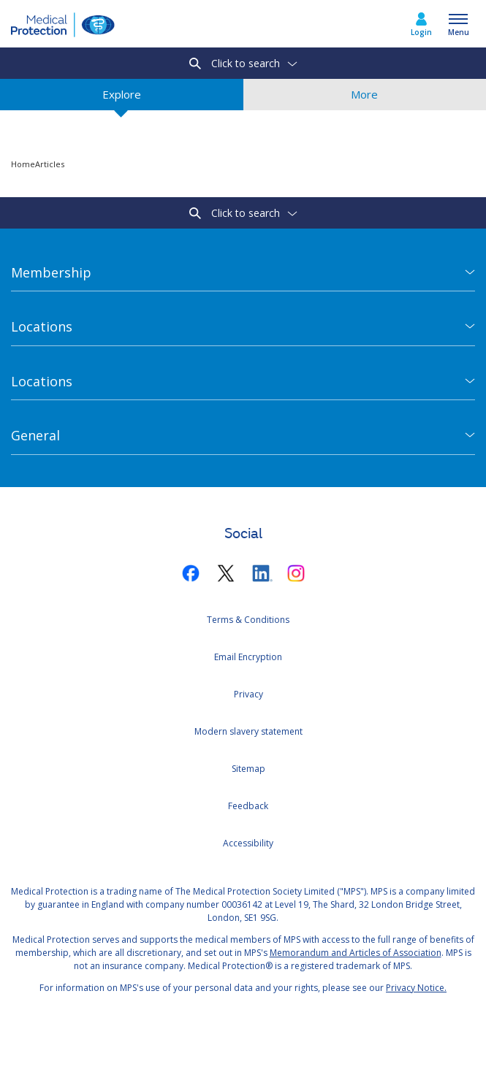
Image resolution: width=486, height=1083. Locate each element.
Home (23, 163)
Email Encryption (248, 657)
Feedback (248, 806)
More (364, 98)
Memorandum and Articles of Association (355, 952)
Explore (121, 98)
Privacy (248, 694)
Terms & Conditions (248, 619)
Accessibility (248, 843)
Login (421, 32)
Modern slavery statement (248, 731)
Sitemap (248, 768)
